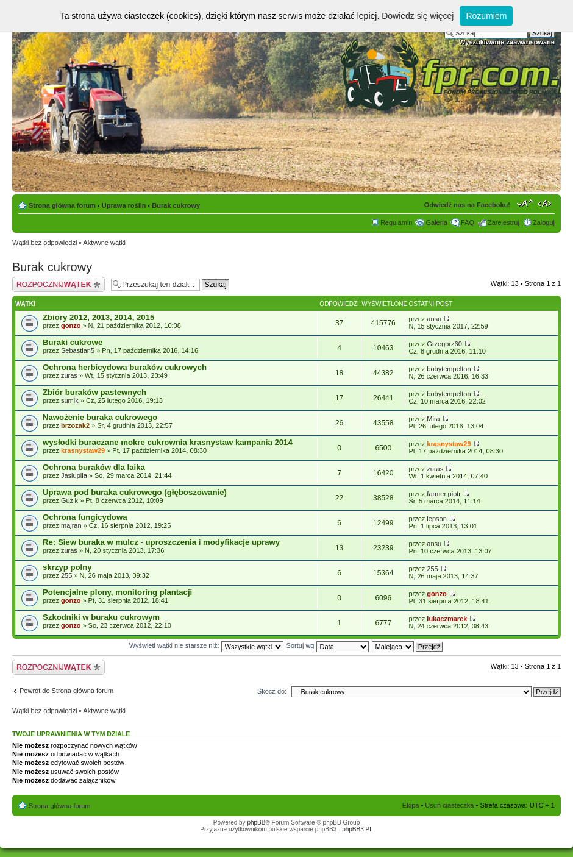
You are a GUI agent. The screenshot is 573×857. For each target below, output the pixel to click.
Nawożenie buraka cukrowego (100, 417)
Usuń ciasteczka (449, 805)
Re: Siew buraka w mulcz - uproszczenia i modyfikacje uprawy (161, 542)
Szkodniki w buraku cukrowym (101, 617)
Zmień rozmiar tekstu (525, 202)
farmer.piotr (444, 493)
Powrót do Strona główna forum (66, 690)
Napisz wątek (58, 284)
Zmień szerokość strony (546, 202)
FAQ (467, 222)
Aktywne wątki (104, 242)
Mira (433, 418)
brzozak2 (75, 425)
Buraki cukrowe (72, 342)
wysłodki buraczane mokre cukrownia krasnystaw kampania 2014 (168, 442)
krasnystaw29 (83, 450)
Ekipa (410, 805)
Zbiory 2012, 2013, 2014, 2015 (98, 317)
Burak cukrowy (176, 205)
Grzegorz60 (444, 343)
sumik (70, 400)
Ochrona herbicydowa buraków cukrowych (125, 367)
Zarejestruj (503, 222)
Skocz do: (271, 691)
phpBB (256, 822)
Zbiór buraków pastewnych (94, 392)
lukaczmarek (447, 618)
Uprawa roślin (124, 205)
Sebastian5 (77, 350)
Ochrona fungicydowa (85, 517)
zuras (69, 375)
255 (66, 575)
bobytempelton (449, 368)
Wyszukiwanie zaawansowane (507, 42)
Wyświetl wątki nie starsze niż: (206, 645)
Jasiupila (74, 475)
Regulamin (396, 222)
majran (71, 525)
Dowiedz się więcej (418, 16)
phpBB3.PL (357, 829)
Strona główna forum (62, 205)
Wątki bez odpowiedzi (44, 242)
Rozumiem (486, 16)
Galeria (436, 222)
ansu (434, 318)
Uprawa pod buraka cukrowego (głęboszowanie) (135, 492)
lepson (436, 518)
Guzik (69, 500)
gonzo (70, 325)
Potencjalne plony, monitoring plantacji (117, 592)
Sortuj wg (327, 645)
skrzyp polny (67, 567)
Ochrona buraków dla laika (94, 467)
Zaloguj (544, 222)
